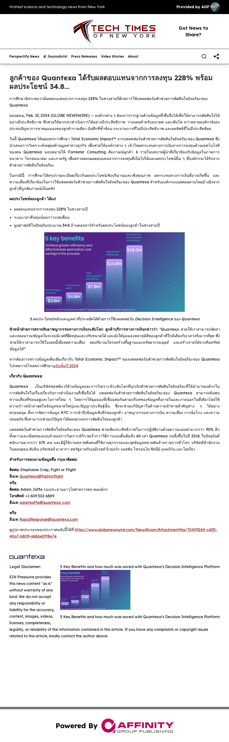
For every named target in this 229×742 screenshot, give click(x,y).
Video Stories (112, 57)
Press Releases (84, 57)
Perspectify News (24, 57)
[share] (216, 56)
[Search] (204, 56)
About (133, 57)
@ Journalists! (55, 57)
